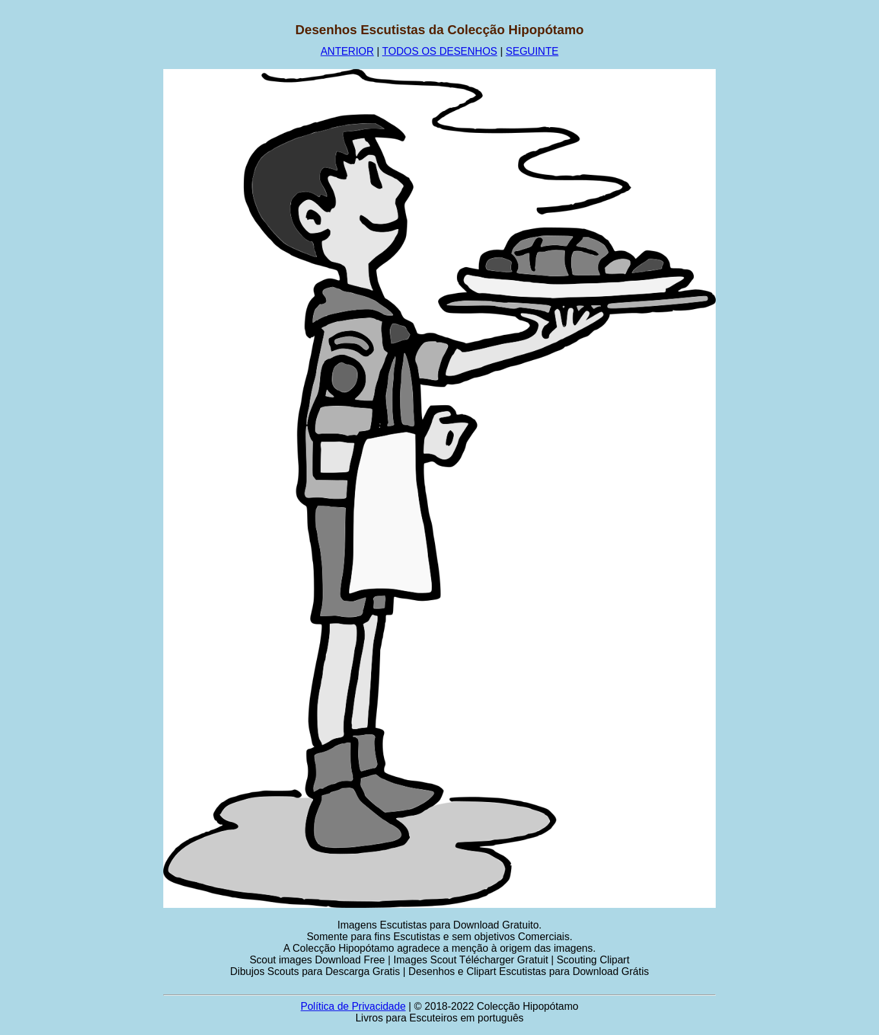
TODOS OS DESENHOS (439, 51)
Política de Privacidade (353, 1006)
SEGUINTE (532, 51)
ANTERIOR (347, 51)
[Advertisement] (75, 216)
